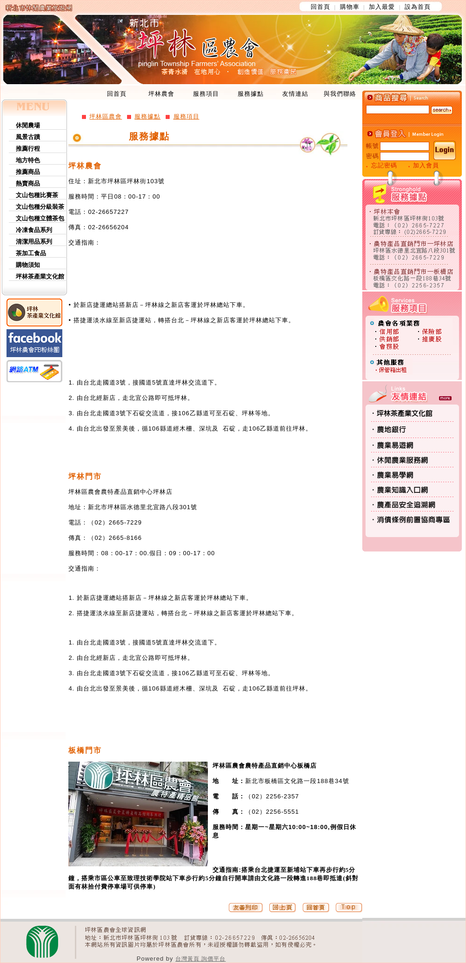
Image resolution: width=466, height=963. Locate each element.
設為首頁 (418, 6)
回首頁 (320, 6)
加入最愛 (382, 6)
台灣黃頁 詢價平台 (200, 959)
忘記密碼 (384, 165)
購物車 (349, 6)
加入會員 (426, 165)
